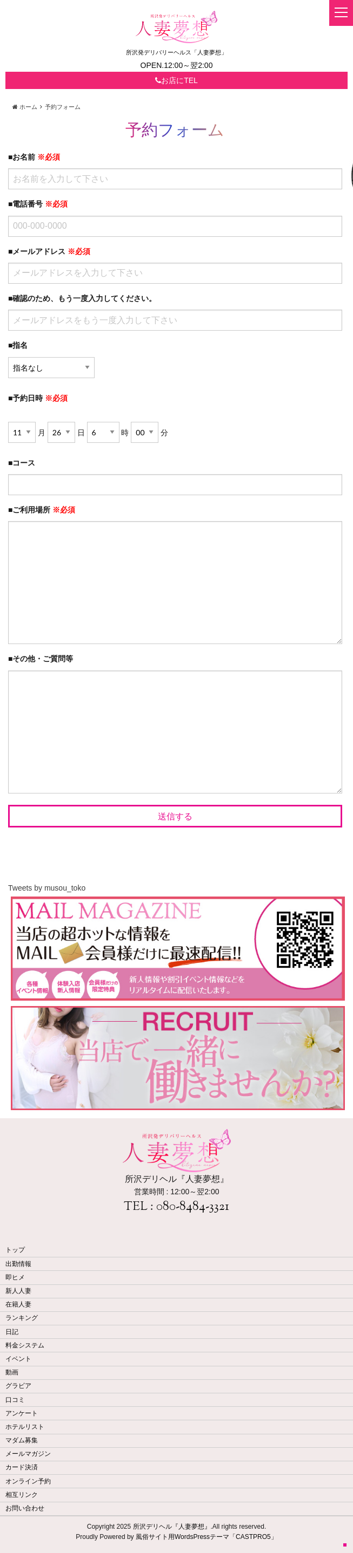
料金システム (24, 1345)
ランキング (21, 1318)
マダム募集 (21, 1440)
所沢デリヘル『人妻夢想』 (172, 1526)
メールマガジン (28, 1454)
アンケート (21, 1413)
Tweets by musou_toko (46, 888)
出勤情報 (18, 1264)
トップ (15, 1250)
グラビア (18, 1386)
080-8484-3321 (192, 1207)
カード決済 (21, 1467)
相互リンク (21, 1495)
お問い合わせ (24, 1508)
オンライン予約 (28, 1481)
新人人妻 (18, 1291)
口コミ (15, 1400)
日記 (11, 1332)
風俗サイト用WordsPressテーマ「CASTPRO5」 (206, 1537)
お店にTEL (176, 80)
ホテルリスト (24, 1427)
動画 (11, 1372)
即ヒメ (15, 1277)
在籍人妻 (18, 1304)
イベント (18, 1359)
